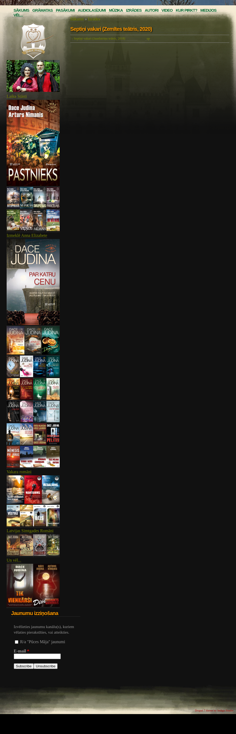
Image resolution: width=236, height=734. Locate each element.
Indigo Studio (225, 710)
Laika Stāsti (17, 96)
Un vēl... (14, 560)
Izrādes (134, 10)
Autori (151, 10)
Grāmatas (42, 10)
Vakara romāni (19, 472)
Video (167, 10)
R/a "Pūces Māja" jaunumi (42, 641)
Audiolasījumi (92, 10)
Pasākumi (65, 10)
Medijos (208, 10)
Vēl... (18, 15)
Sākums (21, 10)
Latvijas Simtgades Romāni (30, 530)
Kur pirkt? (186, 10)
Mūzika (116, 10)
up (148, 38)
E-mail (21, 651)
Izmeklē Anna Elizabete (27, 235)
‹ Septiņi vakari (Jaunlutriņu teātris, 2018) (98, 38)
